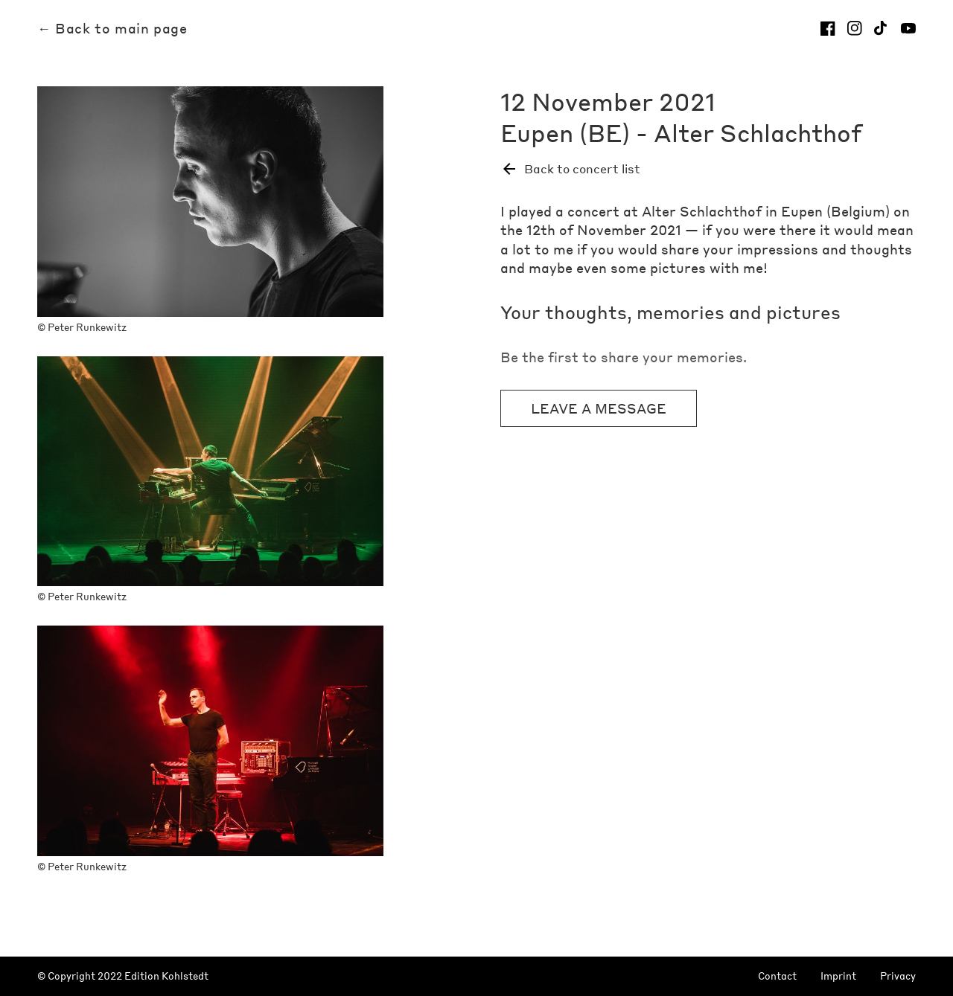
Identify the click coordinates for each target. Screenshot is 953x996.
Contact (777, 976)
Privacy (898, 976)
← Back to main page (112, 28)
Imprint (838, 976)
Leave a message (598, 408)
